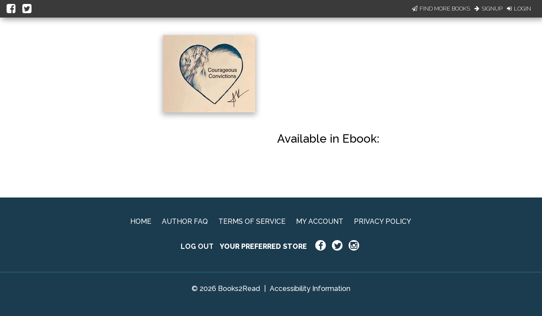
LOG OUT (197, 246)
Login (519, 8)
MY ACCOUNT (319, 221)
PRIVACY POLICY (382, 221)
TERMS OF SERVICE (251, 221)
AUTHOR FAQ (185, 221)
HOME (140, 221)
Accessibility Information (310, 288)
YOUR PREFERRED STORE (263, 246)
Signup (488, 8)
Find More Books (441, 8)
